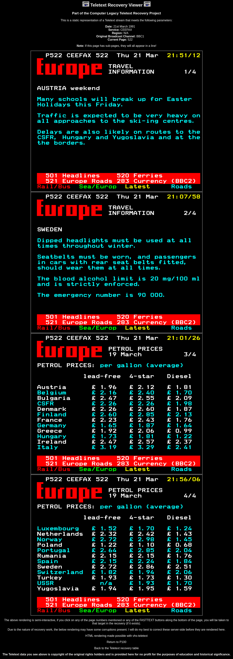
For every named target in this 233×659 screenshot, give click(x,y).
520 (122, 175)
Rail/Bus (58, 186)
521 (51, 181)
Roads (181, 186)
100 (181, 279)
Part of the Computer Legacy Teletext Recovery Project (116, 13)
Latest (142, 186)
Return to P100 (116, 642)
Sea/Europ (100, 186)
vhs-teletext (140, 635)
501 (51, 175)
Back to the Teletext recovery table (116, 648)
